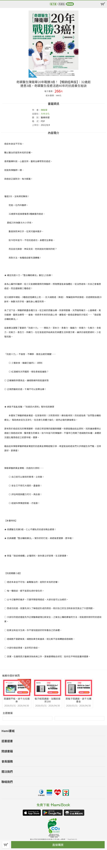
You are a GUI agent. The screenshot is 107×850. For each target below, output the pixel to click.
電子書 (53, 4)
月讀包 (62, 4)
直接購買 (58, 845)
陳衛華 (44, 109)
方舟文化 (45, 113)
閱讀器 (70, 4)
